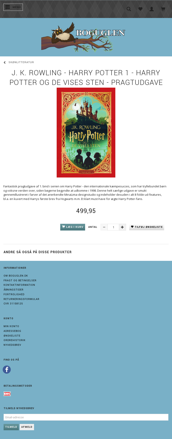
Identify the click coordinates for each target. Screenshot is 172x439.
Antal (93, 227)
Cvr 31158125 (13, 303)
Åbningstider (14, 289)
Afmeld (26, 427)
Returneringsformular (21, 299)
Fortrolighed (14, 294)
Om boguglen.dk (16, 275)
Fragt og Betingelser (20, 280)
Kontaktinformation (19, 285)
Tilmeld (11, 427)
